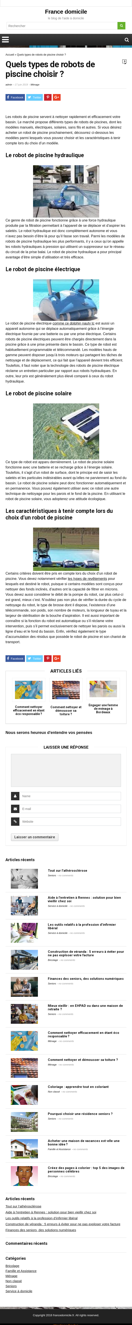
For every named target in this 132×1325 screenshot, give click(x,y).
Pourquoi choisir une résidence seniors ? (80, 1114)
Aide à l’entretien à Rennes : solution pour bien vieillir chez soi (84, 899)
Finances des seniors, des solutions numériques (86, 979)
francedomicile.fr (63, 1315)
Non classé (54, 1091)
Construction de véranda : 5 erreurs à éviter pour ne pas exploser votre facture (86, 953)
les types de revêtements (87, 579)
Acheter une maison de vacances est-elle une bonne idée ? (84, 1142)
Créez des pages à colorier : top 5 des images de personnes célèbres (86, 1169)
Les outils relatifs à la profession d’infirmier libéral (82, 926)
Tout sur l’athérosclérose (67, 871)
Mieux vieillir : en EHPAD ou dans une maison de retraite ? (85, 1007)
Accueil (10, 54)
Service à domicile (57, 906)
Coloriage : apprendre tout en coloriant (78, 1087)
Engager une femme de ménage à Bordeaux (103, 708)
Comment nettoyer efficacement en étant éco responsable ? (29, 710)
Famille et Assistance (59, 1149)
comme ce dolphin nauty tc (73, 323)
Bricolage (53, 960)
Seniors (52, 875)
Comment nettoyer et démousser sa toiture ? (66, 710)
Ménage (35, 84)
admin (9, 84)
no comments (66, 875)
